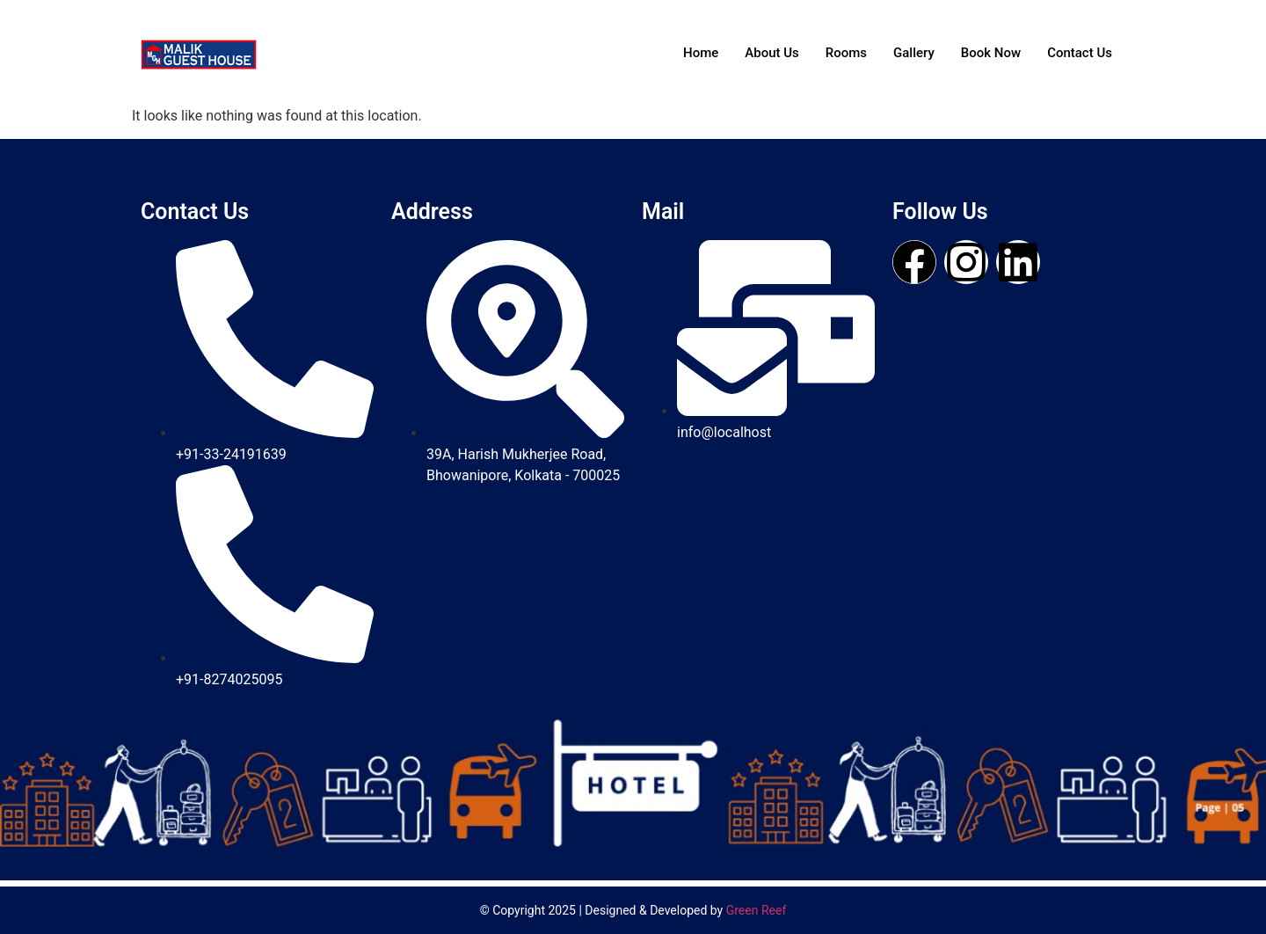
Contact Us (1079, 53)
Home (700, 53)
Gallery (914, 53)
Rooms (846, 53)
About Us (772, 53)
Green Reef (756, 910)
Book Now (991, 53)
